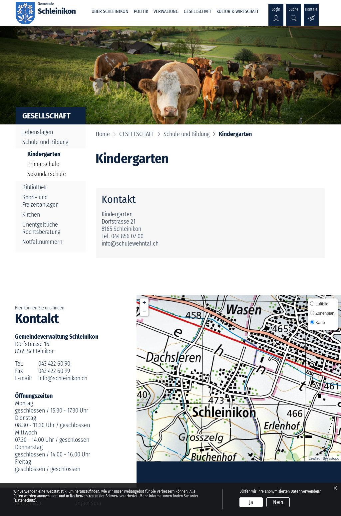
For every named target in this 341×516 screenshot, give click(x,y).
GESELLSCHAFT (197, 11)
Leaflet (314, 458)
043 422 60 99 (54, 371)
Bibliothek (34, 187)
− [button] (144, 311)
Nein (278, 502)
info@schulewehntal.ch (130, 243)
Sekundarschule (46, 174)
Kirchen (31, 214)
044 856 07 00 (127, 236)
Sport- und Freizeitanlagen (40, 201)
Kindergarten (52, 154)
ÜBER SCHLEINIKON (110, 11)
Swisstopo (331, 458)
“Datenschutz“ (24, 500)
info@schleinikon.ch (62, 378)
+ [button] (144, 303)
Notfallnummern (42, 242)
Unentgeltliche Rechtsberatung (41, 228)
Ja (251, 502)
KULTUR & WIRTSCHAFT (237, 11)
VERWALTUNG (166, 11)
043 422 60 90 (54, 363)
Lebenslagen (37, 132)
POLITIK (141, 11)
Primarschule (43, 164)
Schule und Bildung (45, 142)
